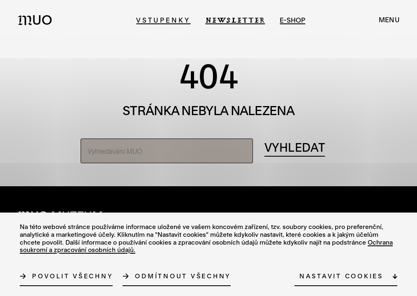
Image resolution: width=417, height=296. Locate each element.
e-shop (292, 20)
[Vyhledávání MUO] (167, 151)
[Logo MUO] (37, 20)
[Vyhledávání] (294, 148)
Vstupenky (163, 20)
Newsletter (235, 20)
